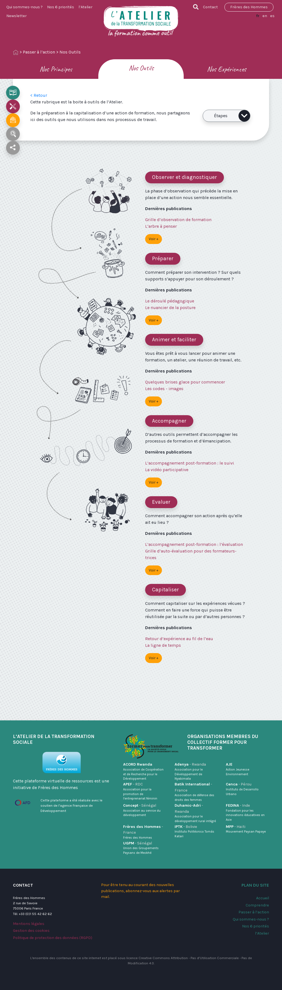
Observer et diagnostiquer (184, 177)
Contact (210, 7)
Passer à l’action (39, 52)
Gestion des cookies (31, 930)
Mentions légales (28, 923)
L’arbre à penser (161, 226)
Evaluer (161, 502)
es (272, 16)
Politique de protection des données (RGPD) (52, 937)
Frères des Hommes (249, 7)
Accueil (262, 898)
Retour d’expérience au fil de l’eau (179, 638)
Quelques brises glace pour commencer (185, 382)
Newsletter (16, 16)
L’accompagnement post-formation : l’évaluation (194, 544)
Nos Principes (55, 69)
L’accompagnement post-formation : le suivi (189, 463)
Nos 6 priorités (60, 7)
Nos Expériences (226, 69)
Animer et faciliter (174, 339)
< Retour (38, 95)
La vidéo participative (166, 469)
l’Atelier (85, 7)
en (264, 16)
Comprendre (257, 905)
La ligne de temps (163, 645)
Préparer (162, 258)
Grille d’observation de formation (178, 219)
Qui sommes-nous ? (24, 7)
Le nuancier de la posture (170, 307)
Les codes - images (164, 388)
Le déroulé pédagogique (169, 301)
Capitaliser (165, 589)
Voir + (153, 239)
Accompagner (169, 421)
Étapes (232, 116)
